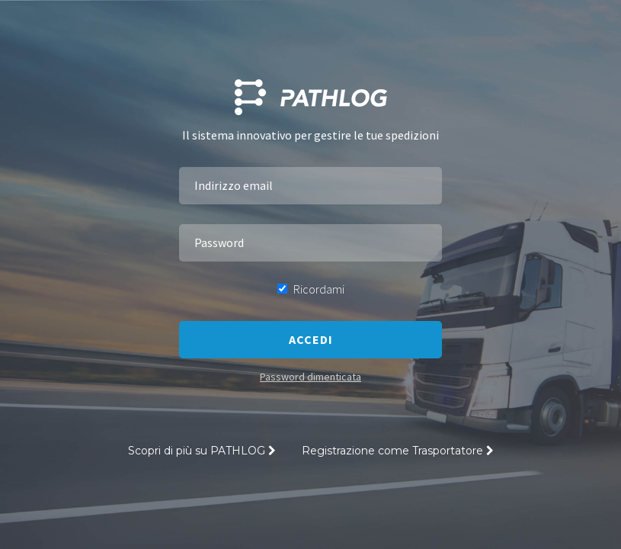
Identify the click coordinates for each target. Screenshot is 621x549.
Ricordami (310, 289)
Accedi (311, 339)
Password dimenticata (310, 377)
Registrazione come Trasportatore (398, 451)
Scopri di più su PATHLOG (202, 451)
